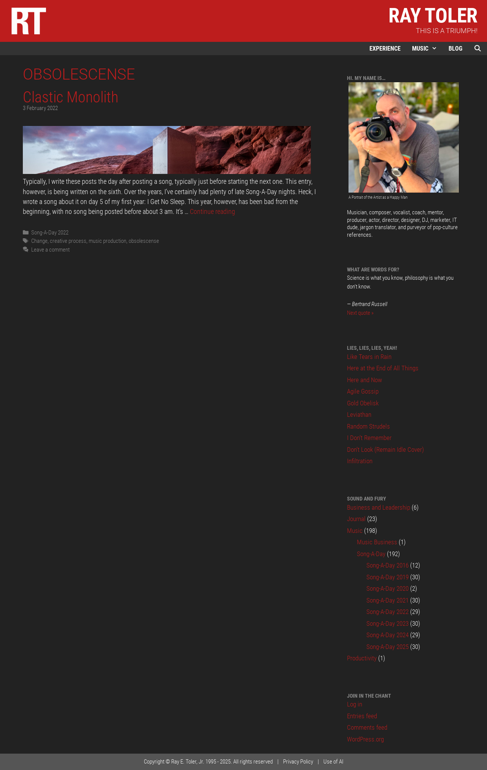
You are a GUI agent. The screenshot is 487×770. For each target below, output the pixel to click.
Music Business (377, 542)
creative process (68, 241)
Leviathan (359, 414)
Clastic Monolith (70, 97)
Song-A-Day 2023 (387, 623)
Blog (455, 48)
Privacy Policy (298, 761)
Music (427, 48)
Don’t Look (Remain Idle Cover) (385, 449)
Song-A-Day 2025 (387, 646)
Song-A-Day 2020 (387, 588)
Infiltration (359, 461)
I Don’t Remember (369, 438)
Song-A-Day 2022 (49, 232)
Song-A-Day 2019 (387, 577)
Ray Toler (432, 15)
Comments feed (367, 727)
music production (107, 241)
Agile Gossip (363, 391)
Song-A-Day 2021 (387, 600)
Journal (356, 519)
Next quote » (360, 312)
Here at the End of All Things (383, 368)
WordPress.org (365, 739)
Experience (385, 48)
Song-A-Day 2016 (387, 565)
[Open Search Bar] (477, 48)
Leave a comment (50, 249)
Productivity (362, 658)
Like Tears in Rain (369, 356)
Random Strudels (368, 426)
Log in (354, 704)
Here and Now (364, 380)
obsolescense (144, 241)
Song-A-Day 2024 (387, 635)
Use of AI (333, 761)
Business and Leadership (378, 507)
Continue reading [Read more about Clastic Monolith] (212, 211)
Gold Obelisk (363, 403)
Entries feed (362, 716)
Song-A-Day (371, 554)
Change (39, 241)
